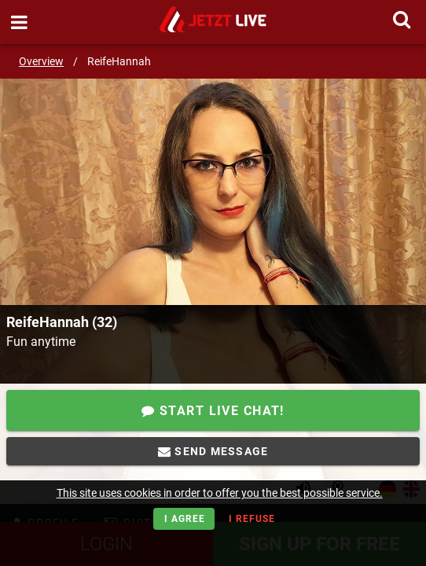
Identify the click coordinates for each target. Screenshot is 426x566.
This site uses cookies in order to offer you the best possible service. (220, 493)
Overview (41, 61)
